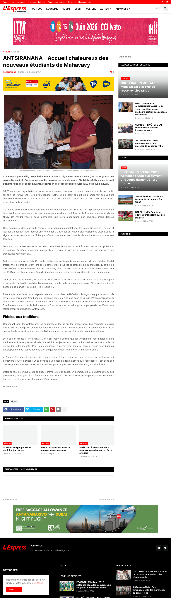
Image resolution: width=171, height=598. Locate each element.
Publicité (72, 2)
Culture (91, 8)
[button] (158, 8)
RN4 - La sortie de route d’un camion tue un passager (55, 448)
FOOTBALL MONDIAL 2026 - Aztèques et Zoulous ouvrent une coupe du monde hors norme (93, 585)
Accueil (6, 2)
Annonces (122, 8)
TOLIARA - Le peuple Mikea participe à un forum (17, 448)
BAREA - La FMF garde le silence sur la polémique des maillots (150, 215)
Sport (78, 8)
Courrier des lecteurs (56, 2)
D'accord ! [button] (14, 589)
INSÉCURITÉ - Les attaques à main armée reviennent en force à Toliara (95, 450)
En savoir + (39, 583)
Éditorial (41, 2)
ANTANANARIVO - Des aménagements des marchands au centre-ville (149, 143)
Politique (36, 8)
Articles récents (18, 2)
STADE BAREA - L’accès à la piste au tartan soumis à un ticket (149, 199)
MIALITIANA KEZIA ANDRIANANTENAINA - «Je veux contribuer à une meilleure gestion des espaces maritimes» (151, 109)
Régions (17, 52)
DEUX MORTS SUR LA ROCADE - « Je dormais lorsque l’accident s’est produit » (150, 574)
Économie (52, 8)
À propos (32, 2)
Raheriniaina (9, 72)
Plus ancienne (105, 499)
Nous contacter (84, 2)
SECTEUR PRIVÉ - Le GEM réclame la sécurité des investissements (148, 127)
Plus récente (11, 499)
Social (66, 8)
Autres (104, 8)
